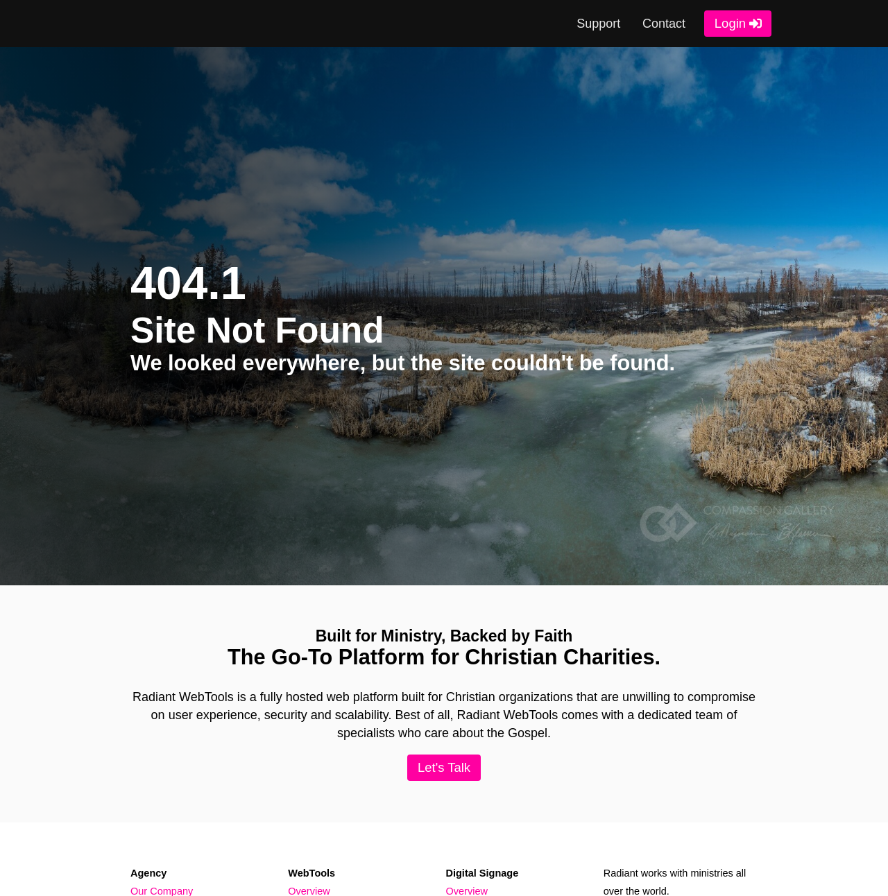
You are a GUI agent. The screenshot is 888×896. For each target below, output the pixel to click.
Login (730, 23)
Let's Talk (444, 767)
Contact (663, 24)
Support (598, 24)
